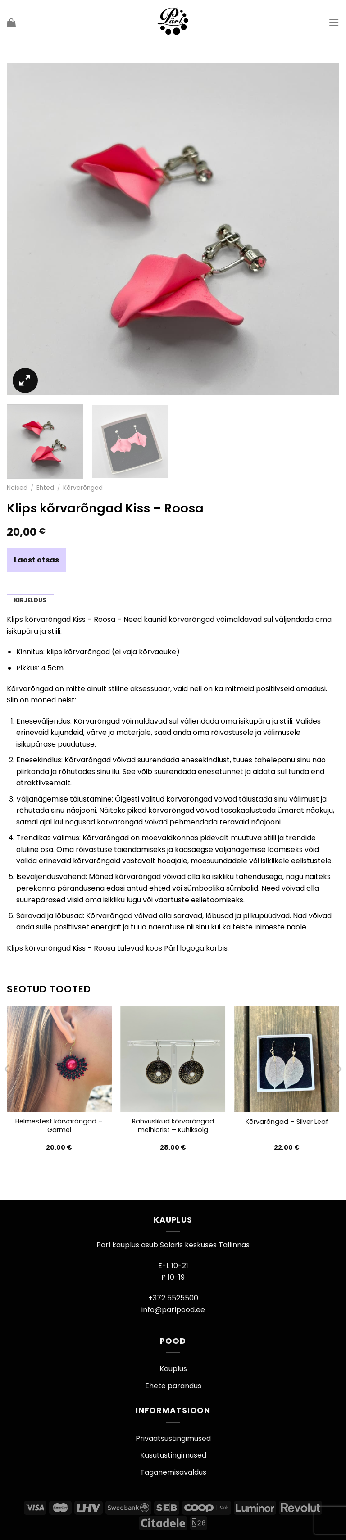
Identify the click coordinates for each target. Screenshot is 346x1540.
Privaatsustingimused (173, 1438)
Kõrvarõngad (83, 488)
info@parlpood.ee (173, 1309)
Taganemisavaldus (173, 1472)
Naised (17, 488)
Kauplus (173, 1368)
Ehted (45, 488)
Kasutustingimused (173, 1455)
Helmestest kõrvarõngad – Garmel (59, 1125)
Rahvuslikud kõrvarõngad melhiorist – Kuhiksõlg (173, 1125)
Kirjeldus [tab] (30, 600)
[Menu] (333, 22)
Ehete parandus (173, 1386)
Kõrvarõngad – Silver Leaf (287, 1122)
